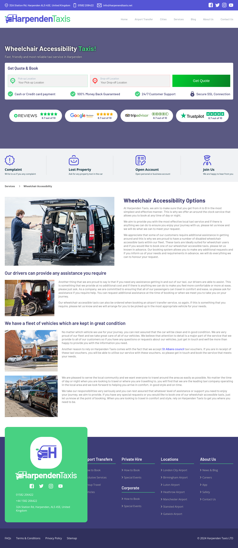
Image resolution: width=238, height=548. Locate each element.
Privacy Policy (53, 538)
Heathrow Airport (174, 492)
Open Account (147, 169)
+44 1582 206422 (26, 501)
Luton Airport (171, 485)
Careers (207, 477)
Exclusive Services (96, 477)
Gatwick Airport (172, 514)
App (204, 485)
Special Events (132, 477)
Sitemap (72, 538)
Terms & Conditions (28, 538)
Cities (163, 19)
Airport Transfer (144, 19)
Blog (193, 19)
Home (124, 19)
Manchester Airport (175, 499)
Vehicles (90, 492)
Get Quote (201, 81)
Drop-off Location (109, 79)
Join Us (209, 169)
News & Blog (210, 470)
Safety (206, 492)
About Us (208, 19)
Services (179, 19)
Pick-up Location (27, 79)
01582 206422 (24, 494)
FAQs (8, 538)
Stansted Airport (173, 506)
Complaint (13, 169)
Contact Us (227, 19)
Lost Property (80, 169)
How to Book (92, 470)
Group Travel (93, 485)
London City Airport (175, 470)
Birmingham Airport (175, 477)
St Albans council (173, 349)
